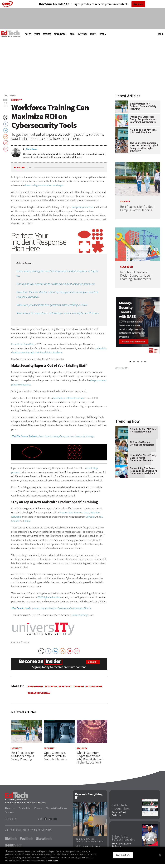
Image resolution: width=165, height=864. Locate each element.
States (37, 34)
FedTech (26, 838)
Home (6, 95)
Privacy (38, 808)
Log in (160, 34)
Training (78, 686)
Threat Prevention (39, 693)
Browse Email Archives (119, 814)
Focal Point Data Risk (22, 344)
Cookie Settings (122, 855)
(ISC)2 (27, 521)
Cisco (86, 512)
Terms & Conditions (56, 808)
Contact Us (24, 808)
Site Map (9, 812)
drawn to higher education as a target (43, 185)
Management (35, 686)
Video (72, 34)
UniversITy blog (79, 615)
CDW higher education (49, 597)
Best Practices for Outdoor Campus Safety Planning (143, 106)
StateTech (44, 838)
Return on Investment (58, 686)
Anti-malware (93, 686)
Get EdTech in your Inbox (120, 807)
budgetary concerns (82, 207)
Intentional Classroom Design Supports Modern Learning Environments (143, 119)
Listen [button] (21, 167)
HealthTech (13, 845)
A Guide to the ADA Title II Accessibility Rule (143, 131)
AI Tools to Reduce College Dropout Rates (142, 443)
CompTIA (90, 516)
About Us (10, 808)
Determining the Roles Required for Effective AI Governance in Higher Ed (143, 471)
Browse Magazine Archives (121, 845)
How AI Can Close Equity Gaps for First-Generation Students (143, 458)
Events (93, 34)
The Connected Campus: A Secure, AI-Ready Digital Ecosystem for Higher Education (144, 147)
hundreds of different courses (68, 398)
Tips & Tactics (60, 34)
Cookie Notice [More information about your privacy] (52, 860)
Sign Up (137, 4)
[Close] (159, 854)
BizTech (11, 838)
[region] (82, 855)
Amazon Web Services (71, 512)
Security (13, 95)
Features (47, 34)
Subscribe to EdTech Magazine (123, 838)
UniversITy (82, 34)
